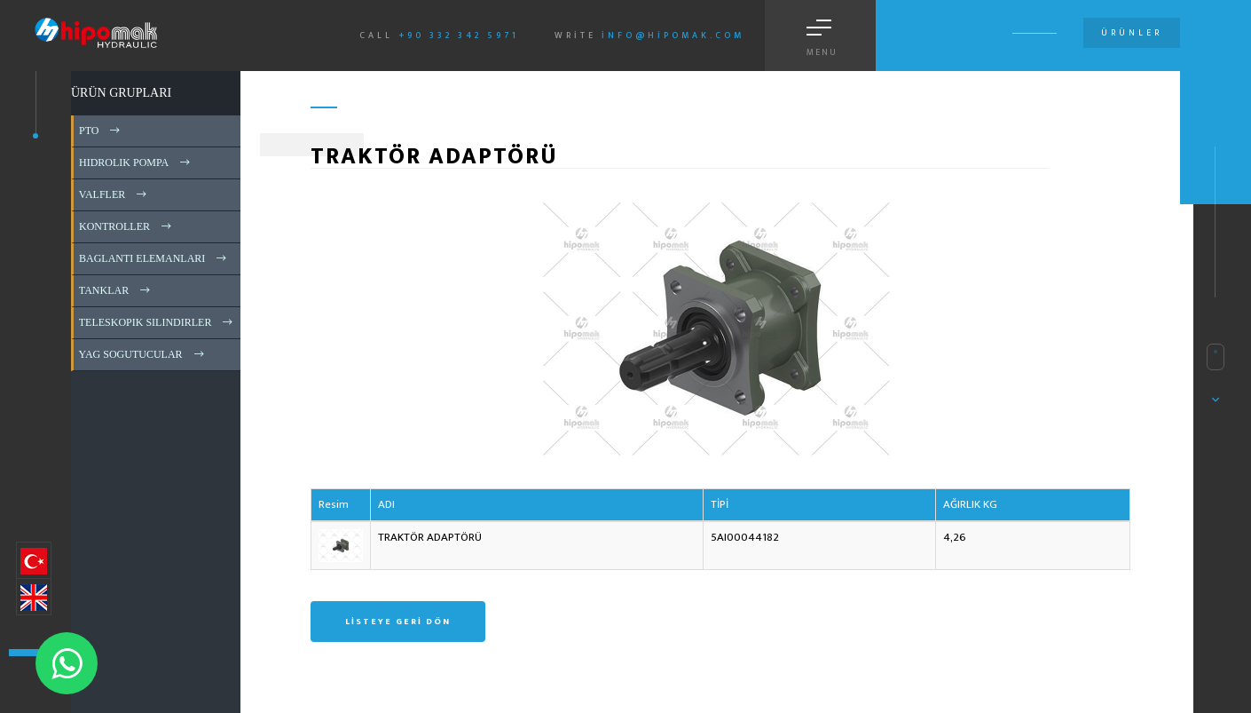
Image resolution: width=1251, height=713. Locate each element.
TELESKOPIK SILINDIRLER (157, 322)
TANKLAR (116, 290)
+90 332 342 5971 (458, 35)
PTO (101, 130)
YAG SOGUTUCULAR (143, 354)
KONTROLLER (126, 226)
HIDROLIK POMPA (136, 162)
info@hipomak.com (673, 35)
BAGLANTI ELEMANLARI (154, 258)
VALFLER (114, 194)
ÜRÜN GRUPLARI (121, 92)
